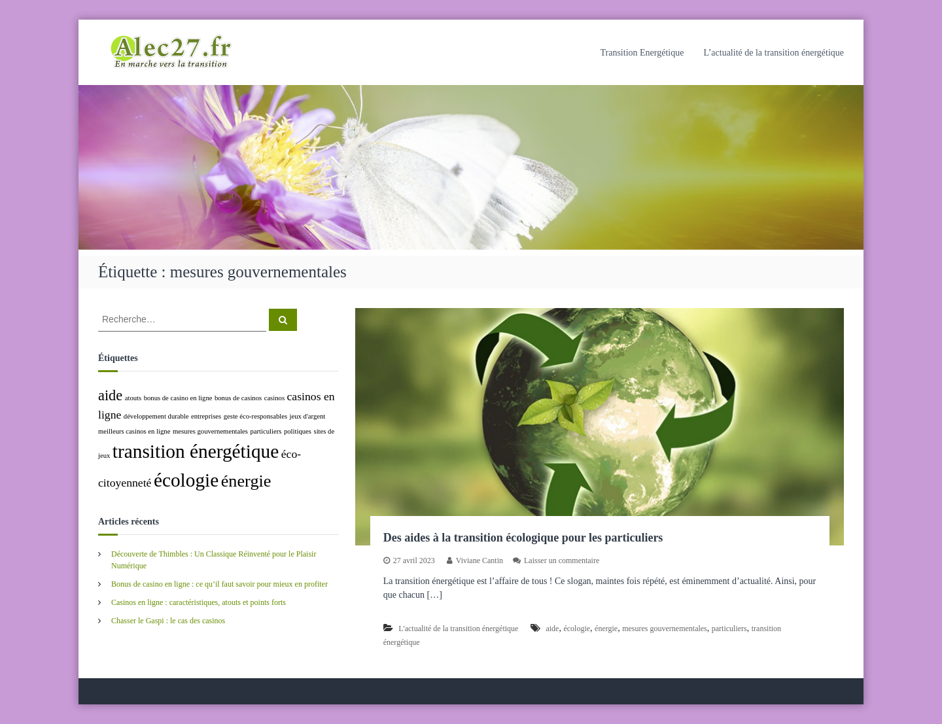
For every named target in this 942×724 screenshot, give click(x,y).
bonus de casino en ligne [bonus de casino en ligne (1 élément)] (178, 398)
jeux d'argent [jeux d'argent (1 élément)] (308, 416)
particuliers (729, 628)
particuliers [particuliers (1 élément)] (266, 431)
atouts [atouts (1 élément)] (133, 398)
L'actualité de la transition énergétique (458, 628)
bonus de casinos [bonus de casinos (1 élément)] (238, 398)
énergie (606, 628)
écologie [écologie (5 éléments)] (186, 480)
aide (552, 628)
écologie (576, 628)
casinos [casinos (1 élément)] (274, 398)
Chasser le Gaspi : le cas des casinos (168, 620)
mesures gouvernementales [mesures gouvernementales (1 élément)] (210, 431)
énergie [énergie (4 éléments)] (246, 481)
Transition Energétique (642, 53)
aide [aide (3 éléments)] (110, 395)
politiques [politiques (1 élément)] (297, 431)
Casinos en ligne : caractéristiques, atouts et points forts (198, 602)
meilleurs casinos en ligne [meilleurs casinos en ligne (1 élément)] (134, 431)
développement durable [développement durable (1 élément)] (156, 416)
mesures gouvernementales (664, 628)
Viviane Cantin (479, 560)
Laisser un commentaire (561, 560)
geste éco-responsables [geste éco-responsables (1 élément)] (255, 416)
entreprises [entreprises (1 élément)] (206, 416)
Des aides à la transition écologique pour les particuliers (523, 537)
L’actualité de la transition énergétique (773, 53)
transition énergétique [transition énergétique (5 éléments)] (196, 451)
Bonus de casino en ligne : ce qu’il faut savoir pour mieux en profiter (219, 584)
